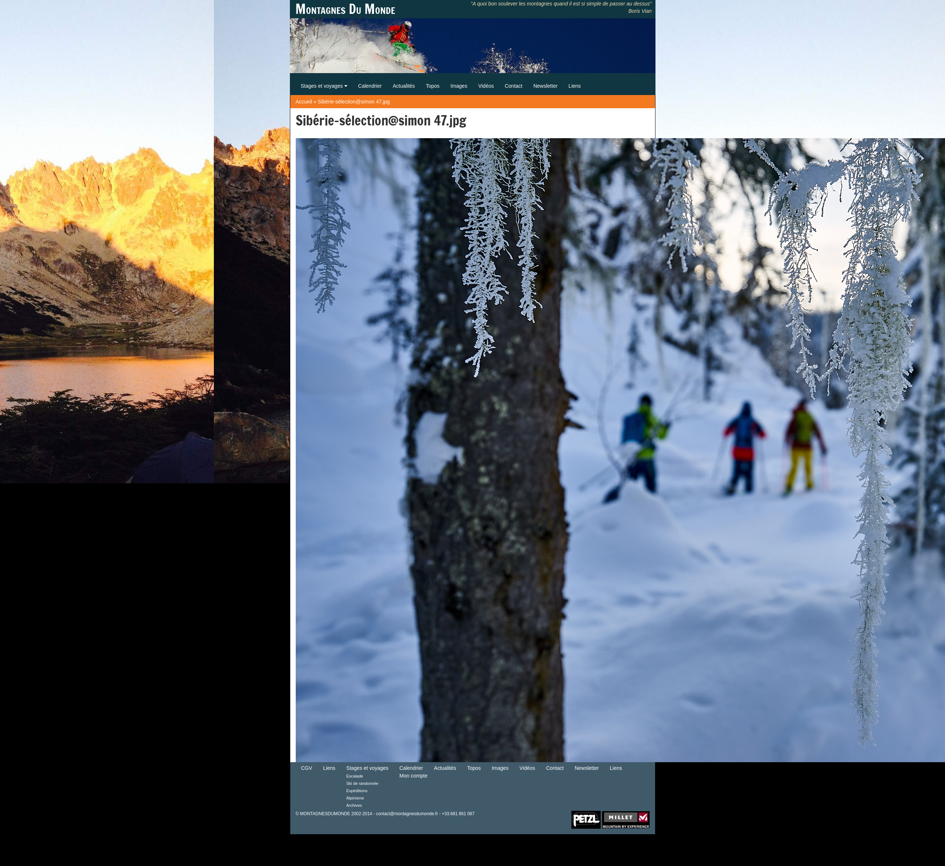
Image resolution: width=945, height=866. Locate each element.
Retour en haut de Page (547, 819)
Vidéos (486, 86)
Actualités (404, 86)
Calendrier (370, 86)
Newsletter (545, 86)
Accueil (304, 102)
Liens (574, 86)
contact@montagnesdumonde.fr (407, 813)
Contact (513, 86)
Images (458, 86)
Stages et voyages (324, 86)
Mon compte (414, 776)
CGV (306, 768)
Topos (432, 86)
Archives (354, 805)
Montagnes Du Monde (345, 9)
